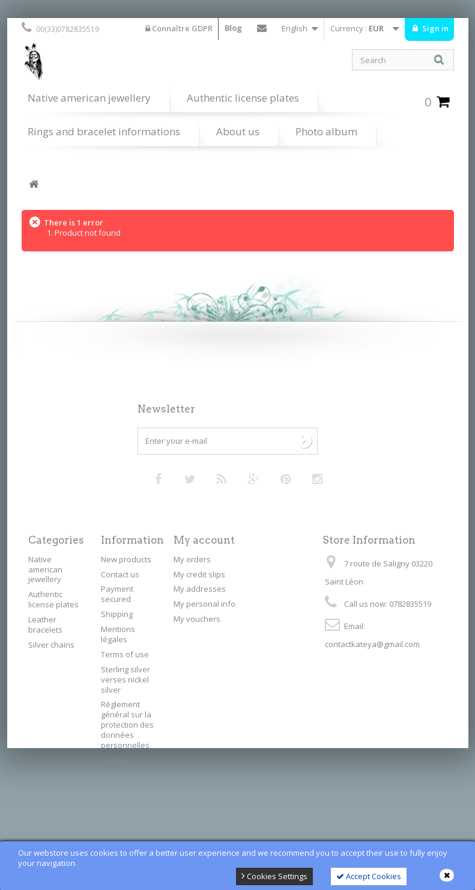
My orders (192, 559)
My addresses (200, 588)
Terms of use (125, 654)
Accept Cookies (368, 876)
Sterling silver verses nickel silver (125, 679)
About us (237, 131)
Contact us (262, 30)
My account (204, 540)
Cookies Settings (274, 876)
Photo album (326, 131)
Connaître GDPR (179, 28)
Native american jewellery (89, 98)
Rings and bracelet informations (104, 131)
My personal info (204, 603)
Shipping (117, 614)
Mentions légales (118, 634)
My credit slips (199, 574)
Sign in (434, 28)
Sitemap (116, 760)
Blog (233, 27)
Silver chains (51, 644)
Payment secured (117, 593)
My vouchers (197, 618)
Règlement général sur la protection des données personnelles (127, 724)
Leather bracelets (45, 624)
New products (126, 559)
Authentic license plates (243, 98)
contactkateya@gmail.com (372, 644)
